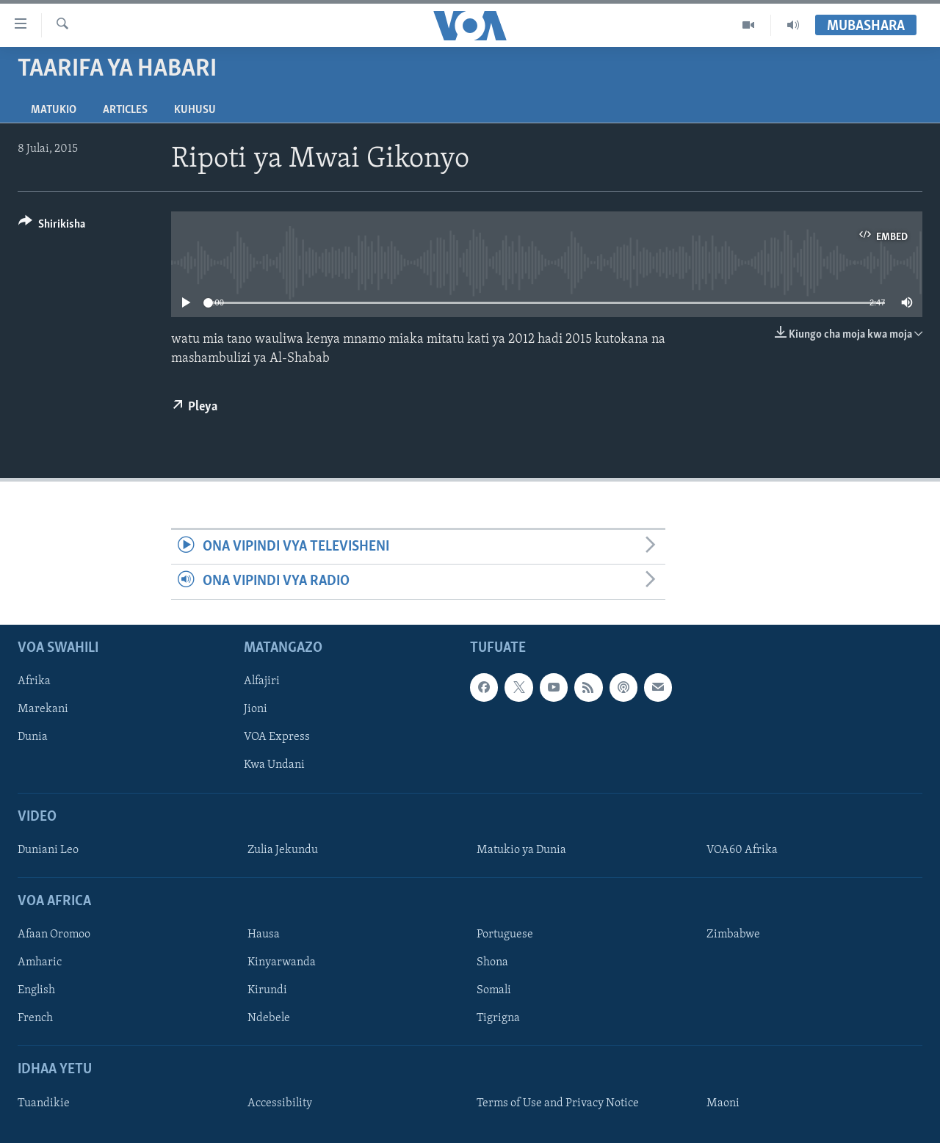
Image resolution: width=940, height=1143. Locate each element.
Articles (125, 110)
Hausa (263, 934)
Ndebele (268, 1018)
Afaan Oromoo (54, 934)
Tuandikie (44, 1102)
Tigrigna (498, 1018)
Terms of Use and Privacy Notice (558, 1102)
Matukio (53, 110)
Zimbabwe (733, 934)
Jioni (255, 709)
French (35, 1018)
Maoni (723, 1102)
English (36, 990)
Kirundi (267, 990)
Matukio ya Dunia (521, 850)
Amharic (40, 962)
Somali (494, 990)
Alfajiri (262, 681)
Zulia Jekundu (282, 850)
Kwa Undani (274, 765)
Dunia (33, 737)
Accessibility (279, 1102)
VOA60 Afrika (742, 850)
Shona (492, 962)
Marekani (43, 709)
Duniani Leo (48, 850)
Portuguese (505, 934)
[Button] (51, 226)
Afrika (34, 681)
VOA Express (277, 737)
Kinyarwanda (281, 962)
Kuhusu (195, 110)
